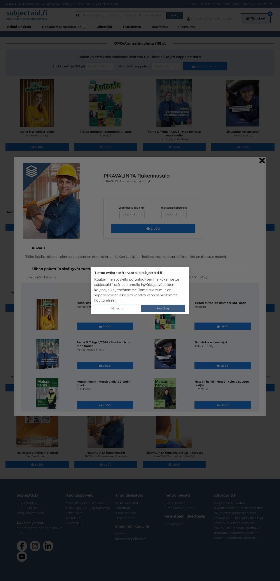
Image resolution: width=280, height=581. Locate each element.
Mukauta (117, 308)
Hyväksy (163, 308)
